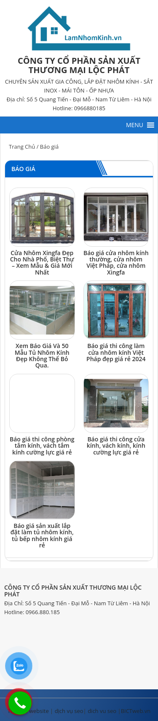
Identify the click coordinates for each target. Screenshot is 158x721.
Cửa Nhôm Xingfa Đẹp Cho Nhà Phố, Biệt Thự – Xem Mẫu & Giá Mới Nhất (42, 262)
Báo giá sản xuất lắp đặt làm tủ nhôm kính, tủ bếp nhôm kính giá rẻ (42, 535)
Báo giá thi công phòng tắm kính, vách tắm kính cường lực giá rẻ (42, 445)
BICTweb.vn (136, 711)
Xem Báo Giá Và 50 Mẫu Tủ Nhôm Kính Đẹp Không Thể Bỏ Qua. (42, 355)
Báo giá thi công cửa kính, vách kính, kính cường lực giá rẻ (116, 445)
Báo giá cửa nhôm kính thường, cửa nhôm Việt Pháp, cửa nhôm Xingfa (116, 262)
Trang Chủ (22, 146)
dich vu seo (102, 711)
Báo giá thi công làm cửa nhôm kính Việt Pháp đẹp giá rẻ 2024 (115, 352)
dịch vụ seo (69, 711)
